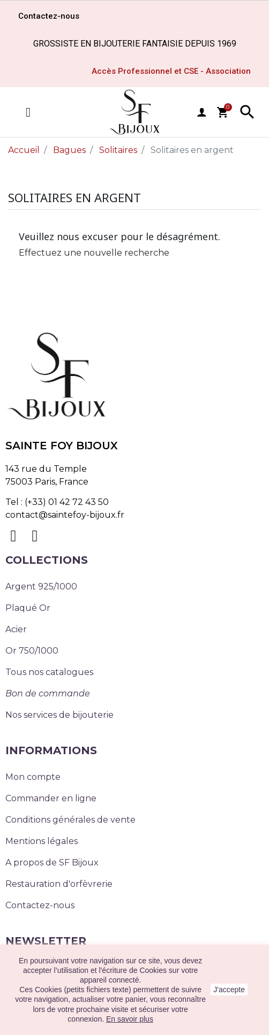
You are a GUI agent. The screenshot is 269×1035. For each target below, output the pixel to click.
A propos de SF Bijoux (52, 862)
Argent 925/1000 (41, 586)
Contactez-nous (39, 905)
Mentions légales (41, 841)
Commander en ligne (50, 798)
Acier (16, 629)
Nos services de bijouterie (59, 715)
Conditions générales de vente (70, 820)
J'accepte (229, 989)
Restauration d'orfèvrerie (59, 884)
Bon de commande (47, 693)
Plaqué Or (27, 608)
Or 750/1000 (31, 651)
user (201, 112)
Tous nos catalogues (49, 672)
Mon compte (33, 777)
